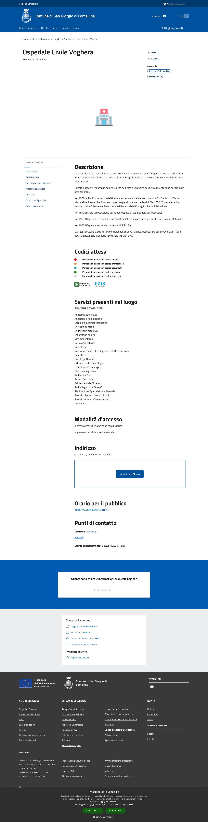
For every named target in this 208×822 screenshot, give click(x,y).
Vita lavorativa (69, 719)
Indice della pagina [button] (34, 162)
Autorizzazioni (112, 735)
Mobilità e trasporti (71, 745)
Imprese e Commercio (72, 724)
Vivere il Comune (41, 39)
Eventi (150, 739)
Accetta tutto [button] (93, 810)
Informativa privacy (114, 766)
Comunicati (152, 714)
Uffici (21, 719)
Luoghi (56, 39)
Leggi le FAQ (68, 771)
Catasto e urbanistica (72, 735)
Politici (22, 730)
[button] (104, 817)
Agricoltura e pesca (114, 740)
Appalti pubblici (69, 730)
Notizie (150, 709)
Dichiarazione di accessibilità (119, 776)
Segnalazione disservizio (74, 766)
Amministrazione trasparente (119, 760)
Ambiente (109, 724)
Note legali (110, 771)
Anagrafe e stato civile (73, 709)
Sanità (67, 39)
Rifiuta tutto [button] (115, 810)
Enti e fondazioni (27, 724)
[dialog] (104, 805)
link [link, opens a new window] (131, 804)
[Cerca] (185, 16)
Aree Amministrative (29, 714)
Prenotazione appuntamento (76, 760)
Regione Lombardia (28, 3)
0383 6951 (92, 531)
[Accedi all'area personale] (174, 3)
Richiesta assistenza (72, 776)
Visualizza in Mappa (130, 474)
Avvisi (150, 719)
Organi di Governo (28, 709)
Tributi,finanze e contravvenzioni (121, 719)
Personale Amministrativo (32, 735)
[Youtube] (160, 16)
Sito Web (79, 537)
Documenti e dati (27, 740)
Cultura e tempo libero (73, 714)
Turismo (66, 740)
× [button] (205, 791)
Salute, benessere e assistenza (120, 729)
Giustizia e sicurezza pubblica (119, 714)
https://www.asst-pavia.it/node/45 (92, 509)
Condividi (154, 53)
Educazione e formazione (117, 709)
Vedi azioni (154, 59)
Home (25, 39)
